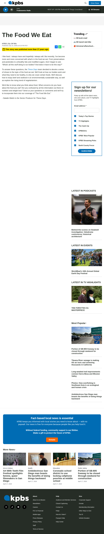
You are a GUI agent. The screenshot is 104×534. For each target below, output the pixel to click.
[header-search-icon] (85, 3)
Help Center (59, 522)
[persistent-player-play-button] (5, 10)
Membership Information (86, 507)
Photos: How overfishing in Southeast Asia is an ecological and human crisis (85, 385)
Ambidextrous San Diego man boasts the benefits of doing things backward (87, 396)
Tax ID (81, 514)
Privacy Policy (37, 522)
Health (30, 468)
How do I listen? (61, 514)
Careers (35, 507)
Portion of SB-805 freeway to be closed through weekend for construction (85, 351)
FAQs (57, 511)
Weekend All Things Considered (71, 10)
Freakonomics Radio (24, 11)
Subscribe (86, 151)
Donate (52, 439)
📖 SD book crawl (80, 38)
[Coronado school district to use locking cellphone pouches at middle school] (64, 459)
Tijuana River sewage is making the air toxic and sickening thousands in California (85, 362)
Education (56, 468)
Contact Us (59, 507)
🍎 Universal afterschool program (83, 47)
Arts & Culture (8, 468)
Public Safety (82, 468)
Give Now (95, 3)
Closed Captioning (61, 503)
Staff (34, 525)
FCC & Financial (38, 511)
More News (9, 449)
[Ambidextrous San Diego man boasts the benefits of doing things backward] (39, 459)
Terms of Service (38, 529)
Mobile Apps (37, 514)
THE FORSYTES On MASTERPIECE (80, 309)
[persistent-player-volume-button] (11, 10)
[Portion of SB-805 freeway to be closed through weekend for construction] (89, 459)
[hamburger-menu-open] (5, 3)
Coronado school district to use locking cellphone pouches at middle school (63, 476)
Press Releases (38, 518)
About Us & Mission (39, 500)
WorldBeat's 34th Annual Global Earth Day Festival (85, 272)
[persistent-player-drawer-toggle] (94, 10)
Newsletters (36, 503)
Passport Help (60, 518)
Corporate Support (85, 500)
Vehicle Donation (84, 518)
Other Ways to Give (85, 511)
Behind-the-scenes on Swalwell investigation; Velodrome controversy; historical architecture (85, 233)
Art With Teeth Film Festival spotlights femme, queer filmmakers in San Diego (13, 476)
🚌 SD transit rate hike (82, 42)
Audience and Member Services (66, 500)
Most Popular (79, 323)
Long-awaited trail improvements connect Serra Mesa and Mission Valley (86, 374)
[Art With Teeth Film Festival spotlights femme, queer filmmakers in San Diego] (14, 459)
